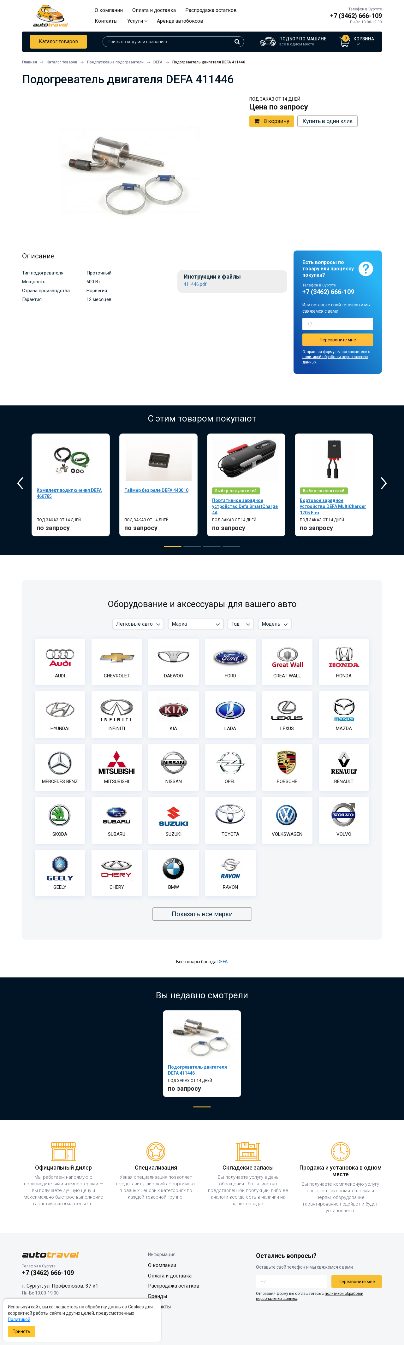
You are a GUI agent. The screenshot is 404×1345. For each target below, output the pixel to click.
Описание (38, 256)
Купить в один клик (327, 121)
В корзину (271, 121)
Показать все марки (202, 914)
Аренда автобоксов (180, 21)
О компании (109, 10)
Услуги (137, 21)
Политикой (19, 1319)
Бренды (157, 1296)
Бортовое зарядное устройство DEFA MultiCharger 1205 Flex (333, 506)
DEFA (222, 961)
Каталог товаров (58, 41)
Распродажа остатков (211, 10)
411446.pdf (195, 284)
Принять (21, 1331)
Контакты (106, 21)
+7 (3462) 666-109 (356, 16)
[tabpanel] (71, 485)
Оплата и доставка (154, 10)
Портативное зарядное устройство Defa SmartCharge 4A (245, 506)
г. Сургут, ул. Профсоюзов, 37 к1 (60, 1286)
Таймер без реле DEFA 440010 (156, 490)
